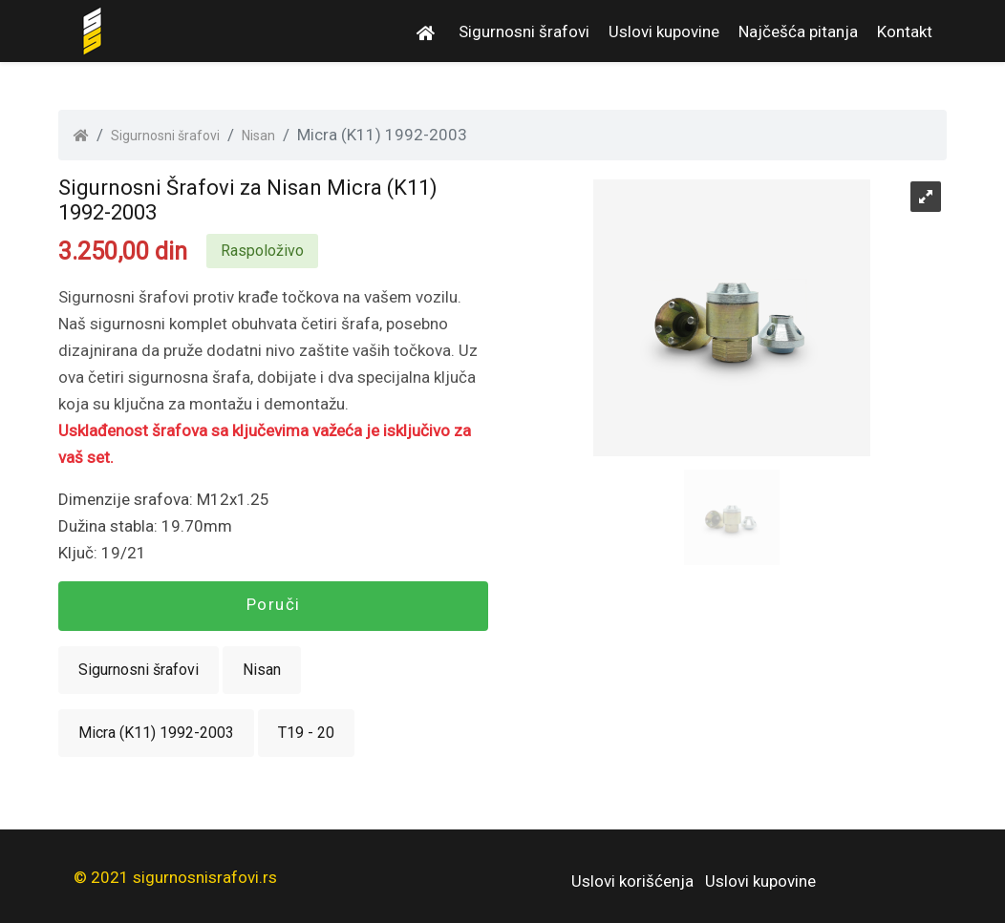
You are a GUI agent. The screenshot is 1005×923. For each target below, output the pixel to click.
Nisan (258, 135)
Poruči (273, 604)
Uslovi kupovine (664, 31)
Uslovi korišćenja (632, 881)
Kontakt (904, 31)
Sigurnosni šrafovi (524, 31)
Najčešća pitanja (798, 31)
